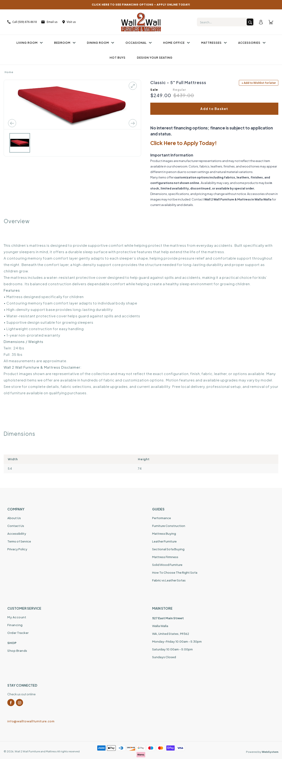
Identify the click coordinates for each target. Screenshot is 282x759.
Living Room (30, 42)
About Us (14, 518)
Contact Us (15, 526)
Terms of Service (19, 541)
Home (9, 72)
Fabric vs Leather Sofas (169, 580)
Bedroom (64, 42)
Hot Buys (118, 57)
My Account (16, 617)
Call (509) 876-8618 (22, 22)
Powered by (262, 751)
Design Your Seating (155, 57)
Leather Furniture (164, 541)
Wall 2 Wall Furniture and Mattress (36, 751)
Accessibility (16, 533)
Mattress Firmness (165, 557)
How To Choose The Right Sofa (174, 572)
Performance (161, 518)
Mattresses (214, 42)
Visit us (69, 22)
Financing (15, 625)
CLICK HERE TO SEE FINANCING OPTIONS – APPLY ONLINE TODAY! (141, 4)
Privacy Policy (17, 549)
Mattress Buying (164, 533)
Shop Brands (17, 650)
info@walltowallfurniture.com (30, 721)
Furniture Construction (168, 526)
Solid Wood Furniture (167, 565)
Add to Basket (214, 109)
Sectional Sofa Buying (168, 549)
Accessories (251, 42)
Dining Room (100, 42)
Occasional (139, 42)
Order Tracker (18, 633)
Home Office (176, 42)
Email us (49, 22)
